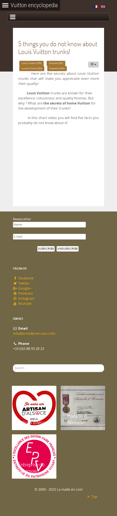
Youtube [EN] (56, 63)
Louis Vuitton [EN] (31, 63)
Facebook (23, 278)
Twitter (21, 283)
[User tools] (93, 65)
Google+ (22, 288)
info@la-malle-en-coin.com (34, 334)
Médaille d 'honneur (77, 419)
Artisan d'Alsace (33, 422)
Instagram (24, 299)
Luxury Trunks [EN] (31, 68)
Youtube (22, 304)
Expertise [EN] (57, 68)
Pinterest (23, 293)
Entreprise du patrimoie (31, 467)
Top (91, 497)
